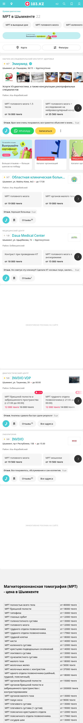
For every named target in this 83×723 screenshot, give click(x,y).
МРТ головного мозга (47, 24)
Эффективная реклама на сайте (42, 325)
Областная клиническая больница (39, 177)
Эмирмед (19, 64)
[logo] (34, 4)
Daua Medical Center (28, 235)
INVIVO (17, 439)
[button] (4, 4)
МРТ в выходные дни (17, 24)
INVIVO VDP (21, 378)
